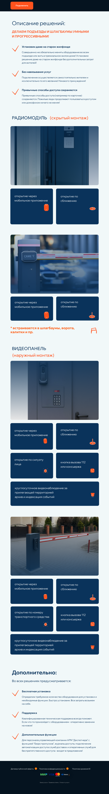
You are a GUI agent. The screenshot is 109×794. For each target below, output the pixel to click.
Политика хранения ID (81, 769)
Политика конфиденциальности (52, 769)
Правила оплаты (54, 782)
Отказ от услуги (64, 782)
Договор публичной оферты (22, 769)
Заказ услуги (44, 782)
